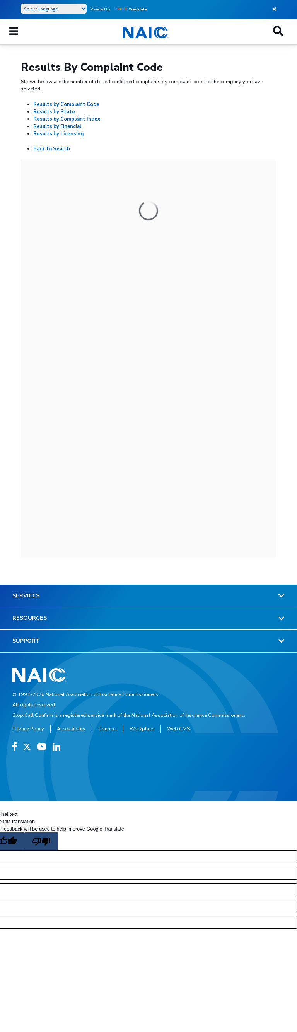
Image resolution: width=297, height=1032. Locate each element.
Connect (107, 728)
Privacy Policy (28, 728)
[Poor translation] (41, 841)
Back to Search (51, 148)
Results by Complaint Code (66, 104)
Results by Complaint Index (66, 119)
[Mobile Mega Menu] (13, 32)
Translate (130, 9)
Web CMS (178, 728)
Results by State (54, 111)
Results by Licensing (58, 133)
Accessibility (71, 728)
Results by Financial (57, 126)
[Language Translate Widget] (54, 9)
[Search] (278, 32)
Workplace (142, 728)
